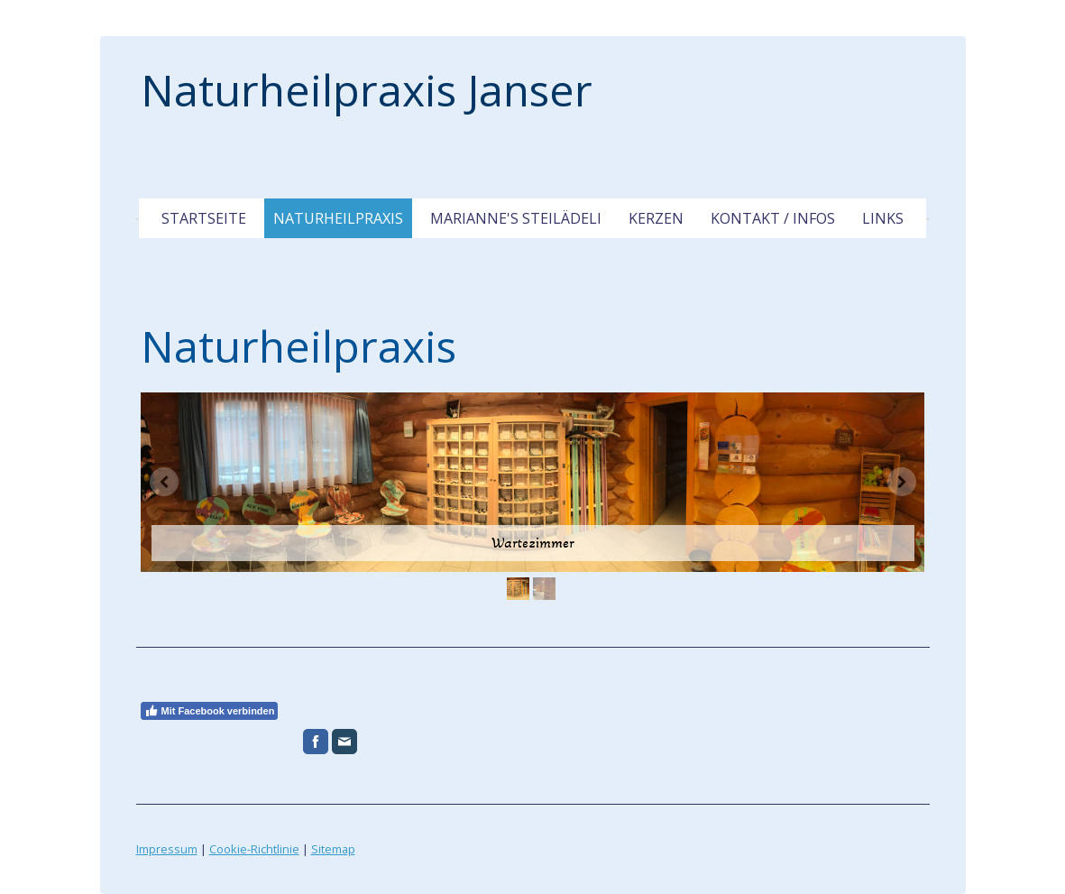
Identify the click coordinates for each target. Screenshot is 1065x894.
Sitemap (333, 849)
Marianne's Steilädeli (515, 218)
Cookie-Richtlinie (254, 849)
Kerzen (656, 218)
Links (883, 218)
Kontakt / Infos (773, 218)
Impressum (166, 849)
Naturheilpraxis (338, 218)
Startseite (203, 218)
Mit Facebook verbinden (209, 711)
